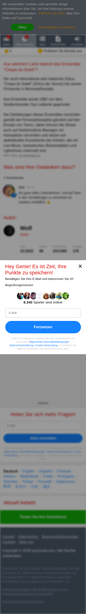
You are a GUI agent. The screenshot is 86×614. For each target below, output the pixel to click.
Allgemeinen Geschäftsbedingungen (49, 341)
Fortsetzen (43, 327)
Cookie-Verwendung (46, 345)
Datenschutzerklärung (22, 345)
